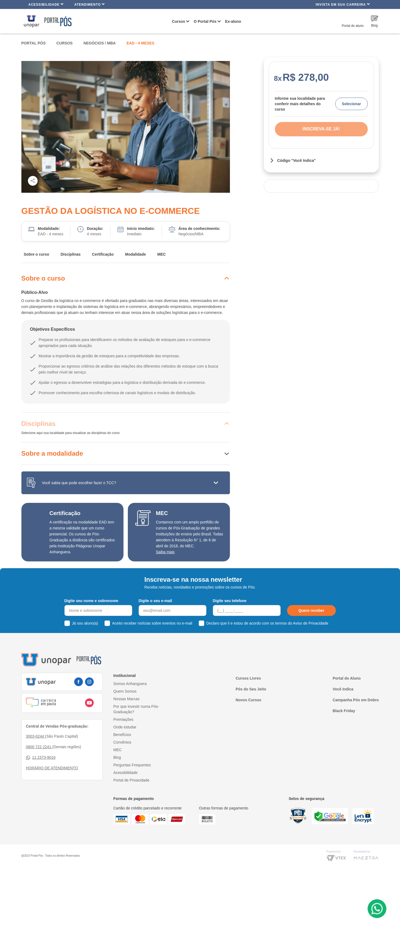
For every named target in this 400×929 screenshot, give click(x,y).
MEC (161, 254)
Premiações (123, 719)
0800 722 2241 (39, 747)
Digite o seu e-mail (155, 601)
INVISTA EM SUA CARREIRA (343, 4)
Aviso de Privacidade (310, 623)
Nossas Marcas (126, 699)
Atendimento (89, 4)
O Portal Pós (205, 21)
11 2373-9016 (41, 757)
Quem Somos (125, 691)
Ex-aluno (233, 21)
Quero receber (311, 610)
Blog (117, 757)
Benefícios (122, 734)
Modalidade (135, 254)
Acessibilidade (46, 4)
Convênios (122, 742)
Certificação (103, 254)
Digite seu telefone (229, 601)
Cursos (178, 21)
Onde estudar (124, 727)
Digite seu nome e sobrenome (91, 601)
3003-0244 (35, 736)
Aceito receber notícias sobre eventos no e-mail (152, 623)
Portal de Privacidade (131, 780)
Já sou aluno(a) (85, 623)
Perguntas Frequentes (132, 765)
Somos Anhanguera (130, 684)
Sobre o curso (36, 254)
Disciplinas (71, 254)
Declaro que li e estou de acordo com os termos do (267, 623)
